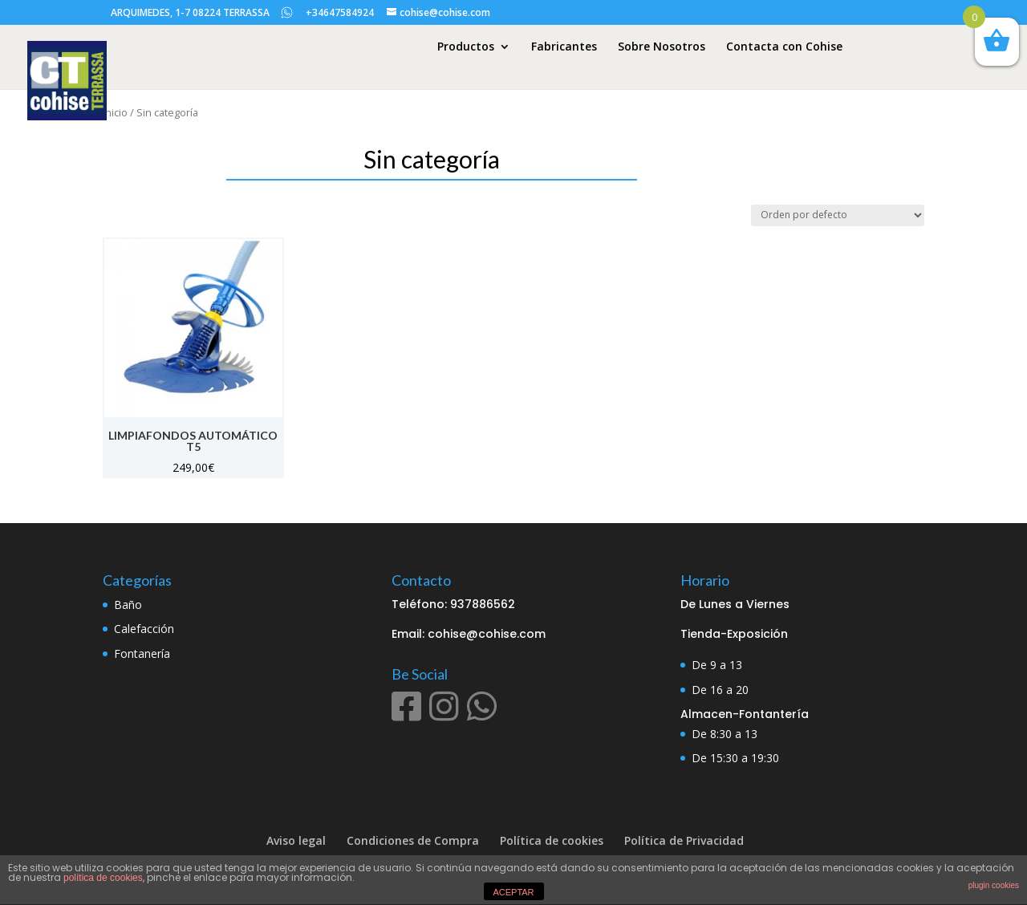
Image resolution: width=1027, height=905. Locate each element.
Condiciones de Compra (413, 840)
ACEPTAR (513, 892)
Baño (128, 604)
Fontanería (142, 653)
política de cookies (103, 877)
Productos (465, 47)
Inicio (115, 112)
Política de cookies (551, 840)
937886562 (482, 604)
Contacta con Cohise (784, 47)
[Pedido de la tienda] (837, 215)
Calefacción (144, 628)
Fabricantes (564, 47)
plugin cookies (993, 885)
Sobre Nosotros (661, 47)
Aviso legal (296, 840)
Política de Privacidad (684, 840)
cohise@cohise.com (487, 634)
